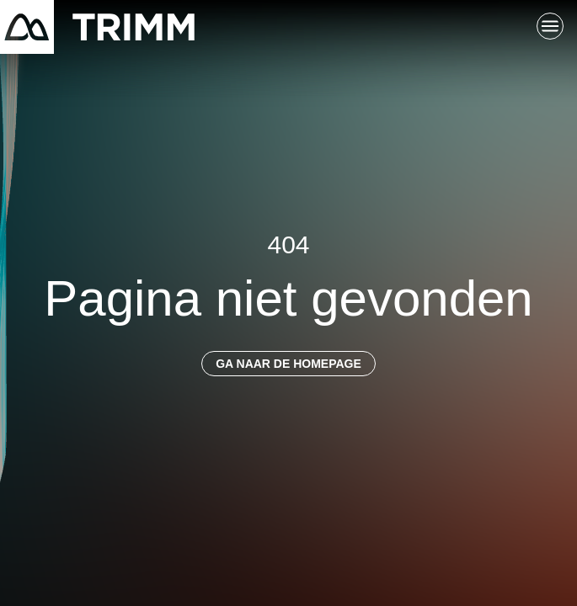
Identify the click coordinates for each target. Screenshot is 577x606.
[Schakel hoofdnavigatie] (550, 27)
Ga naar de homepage (288, 363)
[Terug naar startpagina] (97, 27)
